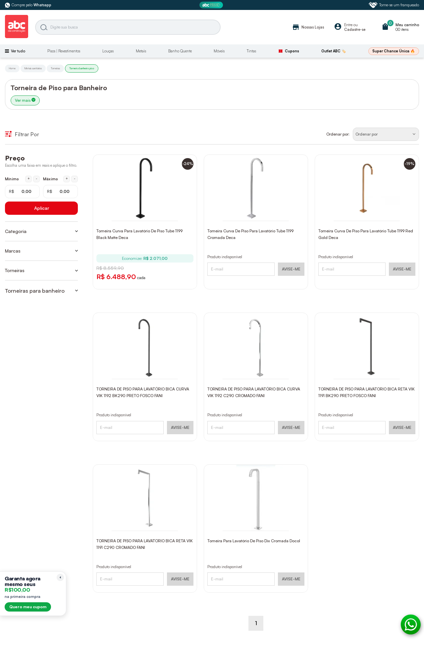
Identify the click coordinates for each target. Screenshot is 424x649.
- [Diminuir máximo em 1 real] (75, 178)
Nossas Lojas (308, 27)
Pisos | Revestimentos (63, 51)
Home (12, 68)
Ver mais (25, 100)
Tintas (251, 51)
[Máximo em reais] (60, 191)
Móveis (219, 51)
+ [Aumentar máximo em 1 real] (67, 178)
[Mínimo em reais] (22, 191)
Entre (348, 25)
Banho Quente (180, 51)
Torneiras (55, 68)
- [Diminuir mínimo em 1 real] (36, 178)
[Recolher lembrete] (60, 577)
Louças (108, 51)
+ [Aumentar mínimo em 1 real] (28, 178)
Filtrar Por (22, 134)
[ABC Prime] (212, 5)
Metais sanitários (33, 68)
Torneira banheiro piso (81, 68)
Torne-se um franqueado (394, 5)
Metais (141, 51)
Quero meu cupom (27, 606)
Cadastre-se (354, 29)
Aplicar (41, 208)
